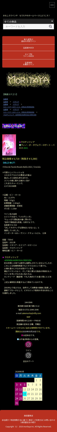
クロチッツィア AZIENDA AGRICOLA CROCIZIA (19, 115)
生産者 (5, 99)
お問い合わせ (49, 420)
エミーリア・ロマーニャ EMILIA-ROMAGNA (18, 107)
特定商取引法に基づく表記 (21, 420)
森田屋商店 (28, 415)
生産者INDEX (28, 47)
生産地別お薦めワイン (28, 63)
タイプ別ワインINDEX (28, 55)
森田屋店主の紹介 (28, 422)
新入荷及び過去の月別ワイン (28, 40)
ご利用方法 (38, 420)
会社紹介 (5, 420)
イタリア (16, 102)
